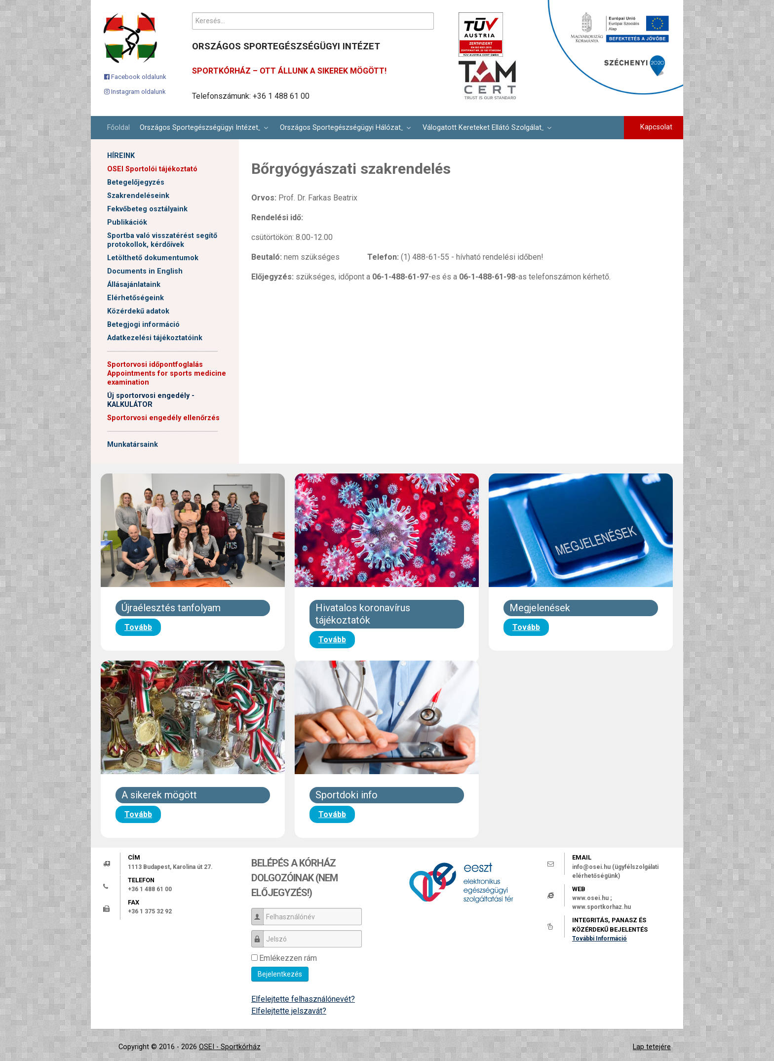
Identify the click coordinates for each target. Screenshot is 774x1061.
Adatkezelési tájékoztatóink (154, 338)
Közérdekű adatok (138, 311)
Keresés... (192, 12)
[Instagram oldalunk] (135, 91)
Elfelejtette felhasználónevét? (303, 999)
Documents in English (145, 271)
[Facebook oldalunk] (135, 76)
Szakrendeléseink (138, 196)
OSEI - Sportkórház (230, 1047)
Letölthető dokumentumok (152, 258)
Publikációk (127, 222)
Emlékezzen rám (288, 958)
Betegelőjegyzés (135, 182)
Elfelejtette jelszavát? (288, 1011)
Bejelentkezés (280, 974)
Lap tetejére (652, 1047)
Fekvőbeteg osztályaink (147, 209)
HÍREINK (121, 156)
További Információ (599, 938)
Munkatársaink (132, 444)
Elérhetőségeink (135, 298)
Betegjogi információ (143, 324)
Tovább (138, 627)
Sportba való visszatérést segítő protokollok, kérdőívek (162, 240)
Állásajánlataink (133, 284)
